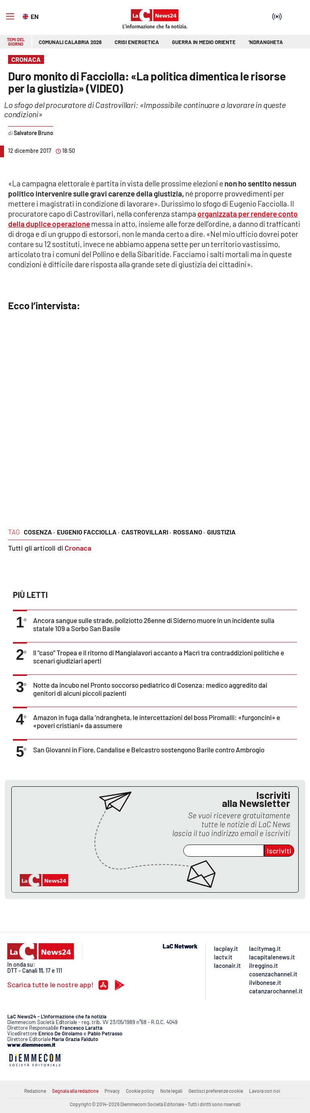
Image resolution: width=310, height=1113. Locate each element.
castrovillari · (146, 532)
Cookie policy (140, 1091)
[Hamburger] (10, 17)
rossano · (189, 532)
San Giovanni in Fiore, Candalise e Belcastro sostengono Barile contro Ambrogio (148, 750)
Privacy (112, 1091)
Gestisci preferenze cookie (216, 1091)
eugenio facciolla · (88, 532)
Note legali (171, 1091)
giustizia (221, 532)
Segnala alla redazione (75, 1091)
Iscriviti (279, 850)
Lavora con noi (264, 1091)
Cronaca (78, 547)
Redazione (35, 1091)
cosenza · (39, 532)
